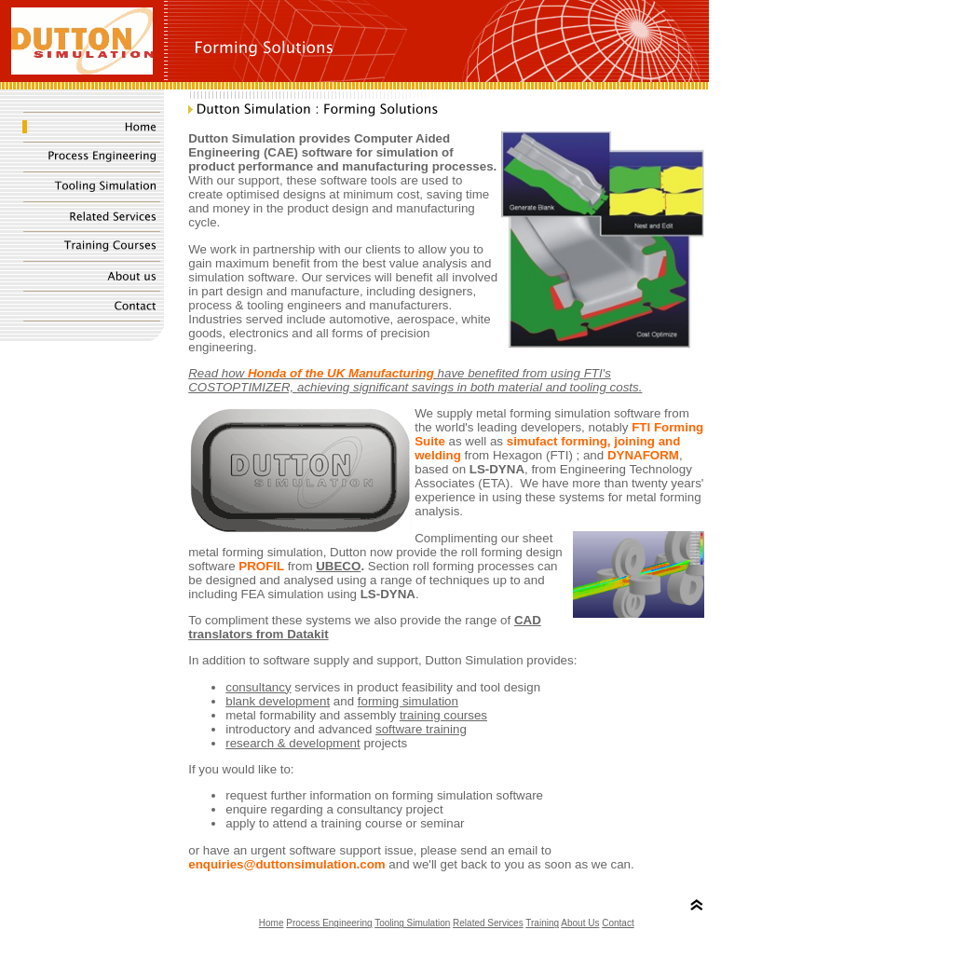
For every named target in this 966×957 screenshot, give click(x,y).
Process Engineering (329, 923)
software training (421, 729)
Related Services (488, 923)
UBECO (338, 566)
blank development (277, 701)
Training (542, 923)
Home (271, 923)
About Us (580, 923)
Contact (617, 923)
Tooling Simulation (412, 923)
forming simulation (408, 701)
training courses (443, 715)
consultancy (258, 687)
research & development (292, 743)
